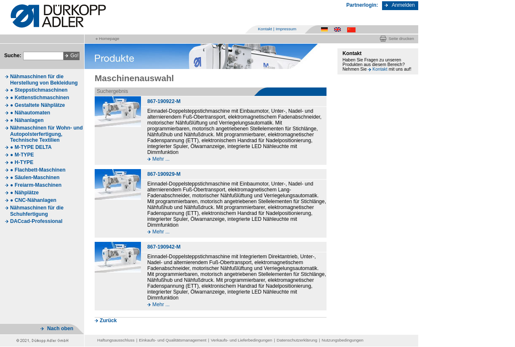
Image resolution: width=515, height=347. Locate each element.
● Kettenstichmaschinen (39, 98)
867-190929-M (164, 174)
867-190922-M (164, 101)
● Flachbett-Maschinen (38, 170)
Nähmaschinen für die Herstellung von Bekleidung (44, 80)
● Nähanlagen (27, 120)
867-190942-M (164, 247)
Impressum (286, 28)
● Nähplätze (24, 193)
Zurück (108, 320)
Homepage (109, 38)
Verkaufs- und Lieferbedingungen (241, 340)
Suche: (12, 55)
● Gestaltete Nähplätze (37, 105)
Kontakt (265, 28)
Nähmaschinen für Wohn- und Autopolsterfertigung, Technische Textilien (46, 134)
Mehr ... (161, 159)
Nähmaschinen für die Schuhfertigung (37, 211)
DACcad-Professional (36, 221)
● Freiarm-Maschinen (35, 185)
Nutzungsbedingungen (343, 340)
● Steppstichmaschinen (38, 90)
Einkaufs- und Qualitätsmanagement (172, 340)
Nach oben (60, 328)
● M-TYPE (22, 155)
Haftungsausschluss (116, 340)
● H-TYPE (21, 162)
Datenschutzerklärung (297, 340)
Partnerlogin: (362, 5)
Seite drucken (401, 38)
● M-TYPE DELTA (31, 147)
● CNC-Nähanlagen (33, 200)
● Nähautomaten (30, 113)
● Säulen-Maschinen (34, 177)
